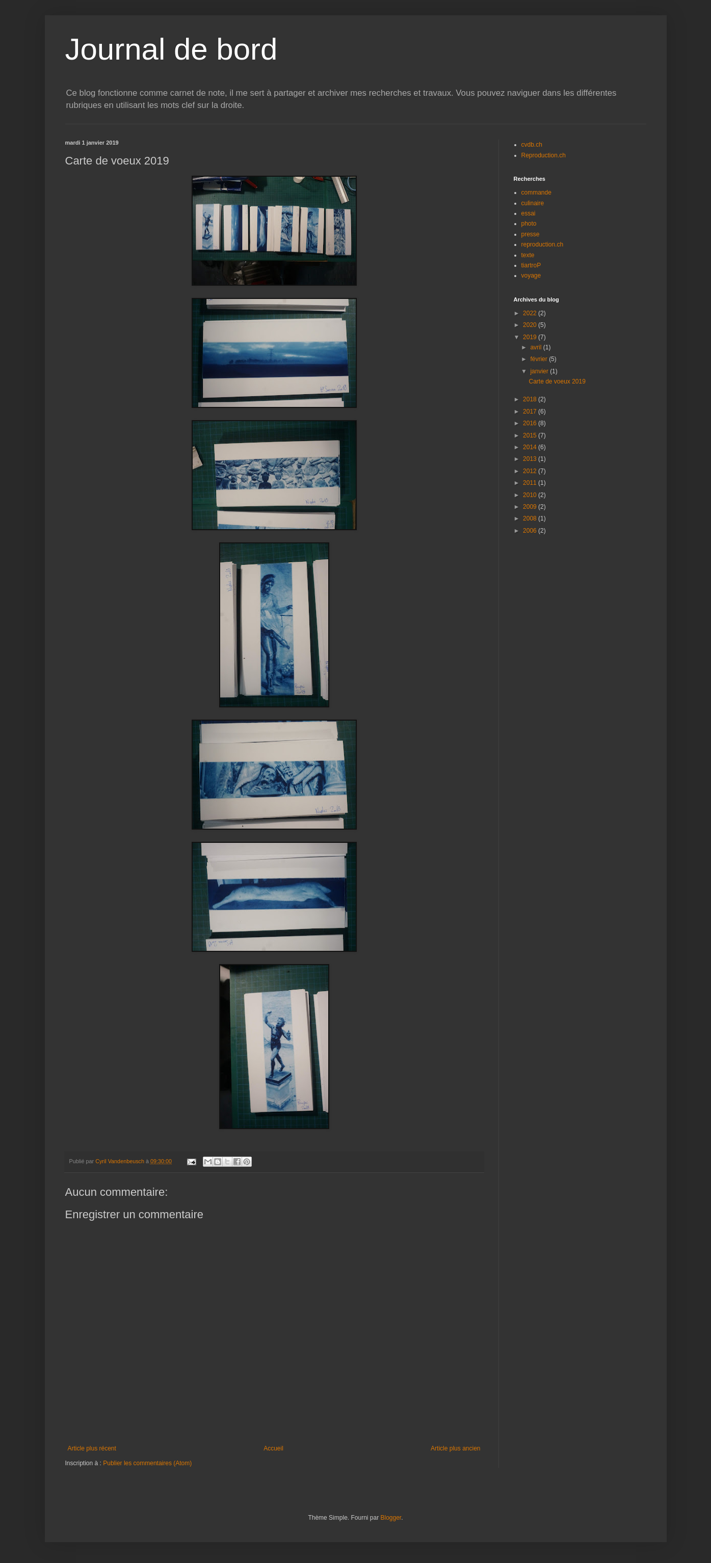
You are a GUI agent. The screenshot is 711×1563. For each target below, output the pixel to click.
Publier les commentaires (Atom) (147, 1463)
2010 (530, 495)
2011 (530, 482)
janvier (540, 371)
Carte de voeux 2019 (557, 381)
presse (530, 234)
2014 (530, 447)
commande (536, 192)
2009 (530, 506)
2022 (530, 313)
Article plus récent (92, 1448)
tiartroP (531, 265)
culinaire (532, 203)
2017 (530, 411)
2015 (530, 435)
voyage (531, 275)
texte (528, 255)
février (539, 359)
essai (528, 213)
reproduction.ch (542, 244)
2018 (530, 399)
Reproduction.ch (543, 155)
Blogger (391, 1517)
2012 (530, 471)
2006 (530, 530)
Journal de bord (171, 49)
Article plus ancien (455, 1448)
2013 (530, 458)
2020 (530, 324)
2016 (530, 423)
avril (536, 347)
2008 (530, 518)
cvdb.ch (531, 144)
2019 (530, 337)
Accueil (273, 1448)
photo (529, 223)
